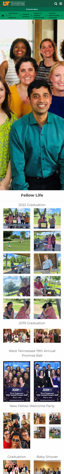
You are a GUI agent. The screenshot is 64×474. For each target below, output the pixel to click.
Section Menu (32, 9)
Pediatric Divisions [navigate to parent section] (25, 15)
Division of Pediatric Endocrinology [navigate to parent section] (39, 15)
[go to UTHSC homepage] (2, 15)
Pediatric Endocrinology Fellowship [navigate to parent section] (54, 15)
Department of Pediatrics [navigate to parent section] (13, 15)
